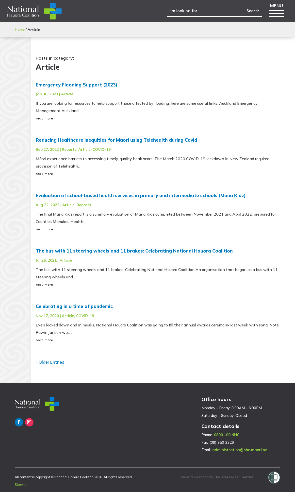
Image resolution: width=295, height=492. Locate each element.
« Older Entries (50, 362)
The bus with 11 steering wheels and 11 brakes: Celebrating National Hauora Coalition (134, 251)
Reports (69, 149)
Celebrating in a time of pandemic (74, 306)
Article (67, 94)
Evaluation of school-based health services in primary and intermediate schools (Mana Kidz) (141, 195)
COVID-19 (102, 149)
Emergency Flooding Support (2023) (76, 85)
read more (44, 118)
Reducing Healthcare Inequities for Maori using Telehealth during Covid (116, 140)
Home (20, 29)
